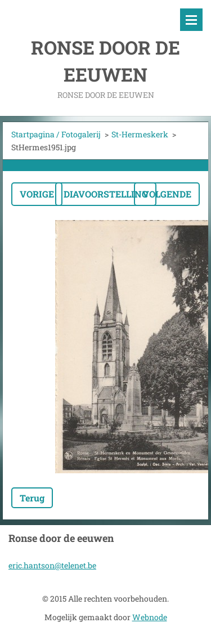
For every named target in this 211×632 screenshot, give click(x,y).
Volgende (166, 194)
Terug (32, 498)
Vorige (37, 194)
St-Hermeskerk (139, 134)
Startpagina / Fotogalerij (56, 134)
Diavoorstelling (106, 194)
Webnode (149, 617)
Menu (191, 19)
